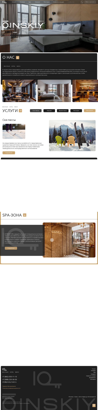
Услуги (14, 2)
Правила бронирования (9, 386)
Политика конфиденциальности (11, 388)
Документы (92, 377)
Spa (30, 2)
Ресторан (47, 2)
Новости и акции (58, 2)
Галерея (37, 2)
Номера (22, 2)
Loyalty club (71, 2)
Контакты (93, 379)
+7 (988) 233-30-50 (9, 379)
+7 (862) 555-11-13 (9, 376)
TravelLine (7, 35)
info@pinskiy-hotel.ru (9, 382)
